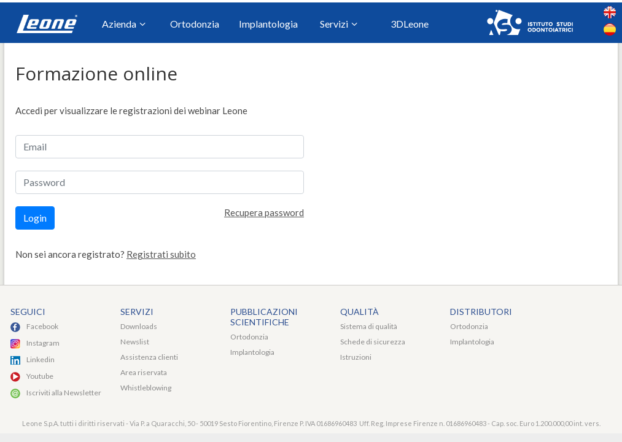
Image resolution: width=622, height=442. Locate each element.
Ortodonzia (194, 23)
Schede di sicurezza (372, 341)
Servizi (338, 24)
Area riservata (143, 372)
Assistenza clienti (149, 357)
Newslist (134, 341)
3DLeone (410, 23)
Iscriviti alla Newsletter (63, 392)
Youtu (35, 376)
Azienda (124, 24)
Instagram (43, 342)
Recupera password (264, 212)
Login (35, 217)
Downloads (138, 326)
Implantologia (268, 23)
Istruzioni (355, 357)
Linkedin (40, 359)
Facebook (42, 326)
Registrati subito (161, 254)
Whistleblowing (145, 387)
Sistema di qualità (368, 326)
